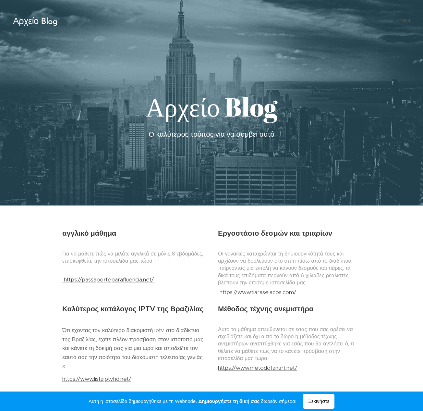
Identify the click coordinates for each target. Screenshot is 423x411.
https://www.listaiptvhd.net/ (96, 378)
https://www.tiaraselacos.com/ (258, 292)
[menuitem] (409, 21)
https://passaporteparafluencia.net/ (108, 279)
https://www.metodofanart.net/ (257, 367)
